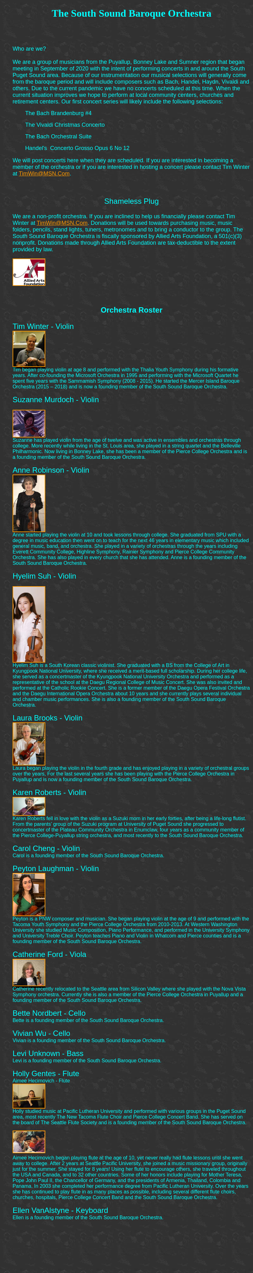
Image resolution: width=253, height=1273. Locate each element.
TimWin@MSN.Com (44, 173)
